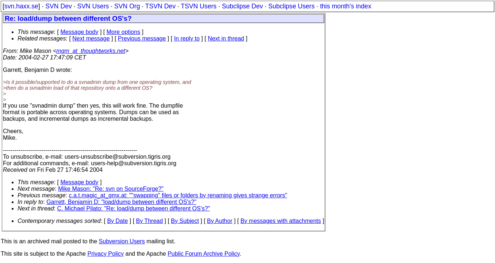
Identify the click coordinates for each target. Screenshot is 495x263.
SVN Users (93, 6)
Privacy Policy (105, 254)
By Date (117, 221)
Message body (79, 32)
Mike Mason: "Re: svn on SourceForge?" (111, 189)
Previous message (142, 38)
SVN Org (127, 6)
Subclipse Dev (242, 6)
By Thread (149, 221)
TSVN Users (198, 6)
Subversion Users (122, 241)
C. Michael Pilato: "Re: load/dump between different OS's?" (133, 208)
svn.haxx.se (21, 6)
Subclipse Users (291, 6)
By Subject (185, 221)
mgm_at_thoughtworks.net (90, 51)
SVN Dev (58, 6)
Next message (91, 38)
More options (124, 32)
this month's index (345, 6)
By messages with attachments (281, 221)
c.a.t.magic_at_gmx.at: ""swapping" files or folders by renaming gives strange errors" (178, 195)
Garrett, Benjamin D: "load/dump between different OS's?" (121, 202)
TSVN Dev (160, 6)
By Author (219, 221)
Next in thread (226, 38)
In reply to (187, 38)
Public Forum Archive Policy (203, 254)
